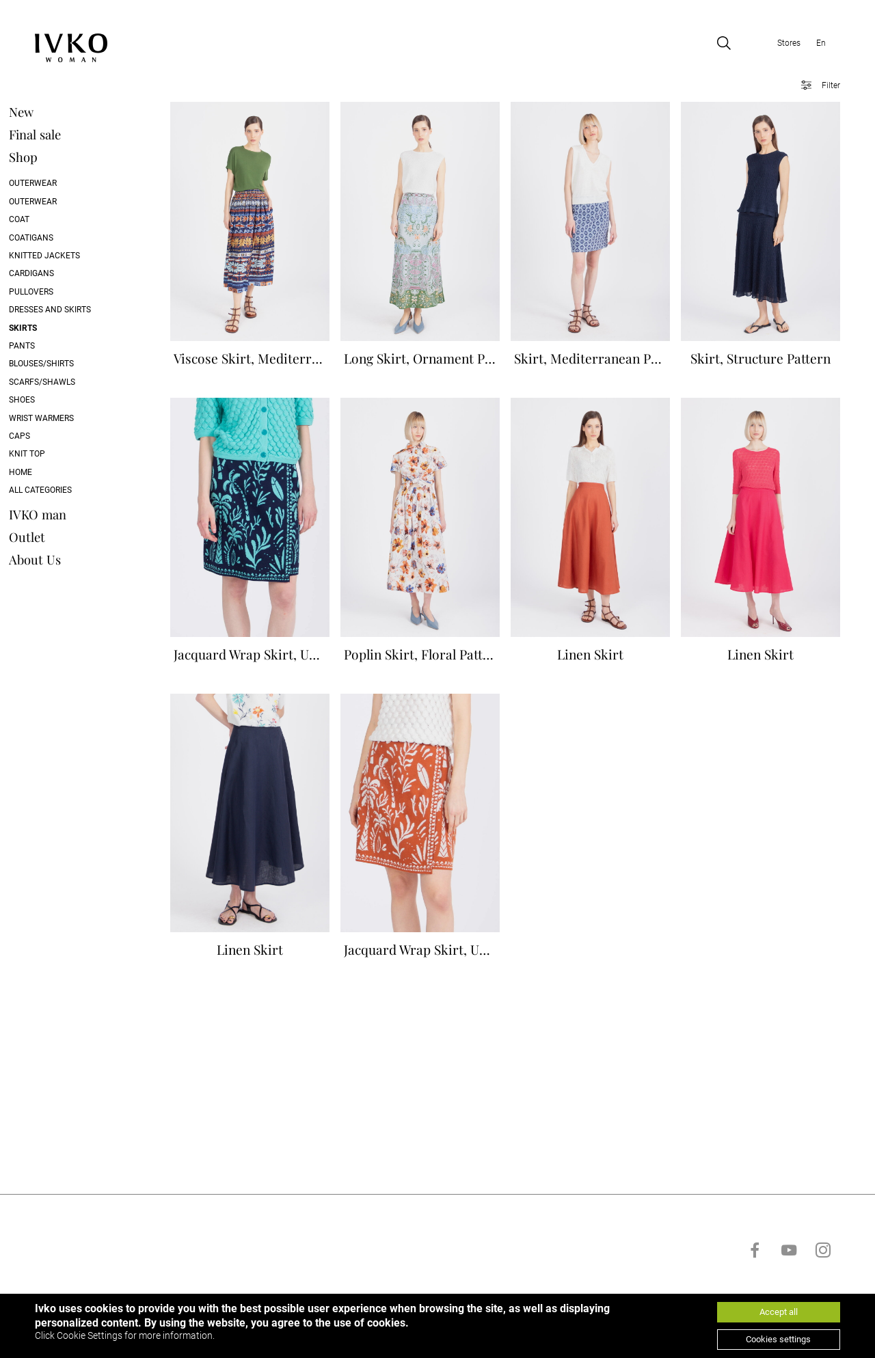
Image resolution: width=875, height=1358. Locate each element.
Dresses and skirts (75, 310)
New (46, 112)
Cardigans (56, 274)
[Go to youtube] (789, 1291)
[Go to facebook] (755, 1291)
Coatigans (56, 238)
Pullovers (56, 292)
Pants (47, 346)
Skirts (48, 328)
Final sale (60, 135)
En (821, 44)
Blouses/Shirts (66, 364)
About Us (60, 559)
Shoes (47, 400)
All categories (65, 490)
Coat (44, 220)
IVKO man (63, 514)
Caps (44, 437)
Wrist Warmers (66, 418)
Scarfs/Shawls (67, 382)
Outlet (52, 536)
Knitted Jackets (69, 256)
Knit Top (52, 454)
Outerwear (58, 184)
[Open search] (724, 43)
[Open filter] (816, 86)
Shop (48, 157)
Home (45, 472)
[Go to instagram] (823, 1291)
